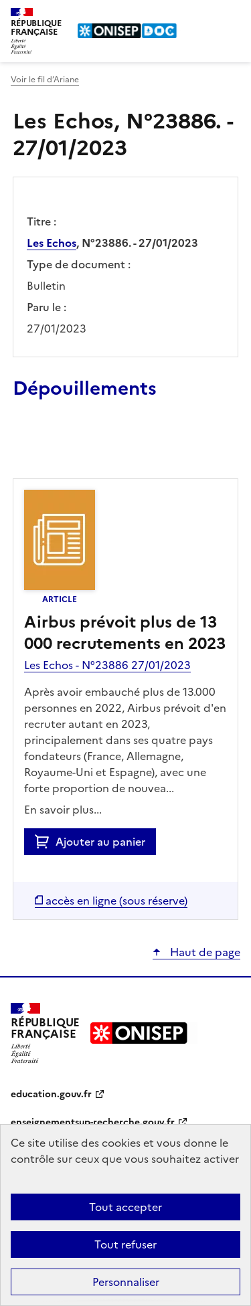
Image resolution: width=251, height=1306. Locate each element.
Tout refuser (125, 1244)
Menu (232, 16)
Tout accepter (125, 1207)
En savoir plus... (63, 810)
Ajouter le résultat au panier (100, 448)
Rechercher (205, 16)
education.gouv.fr (51, 1094)
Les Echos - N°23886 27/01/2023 (107, 665)
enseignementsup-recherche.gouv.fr (93, 1122)
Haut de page (203, 952)
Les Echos (51, 243)
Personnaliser (125, 1282)
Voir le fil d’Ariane (45, 80)
